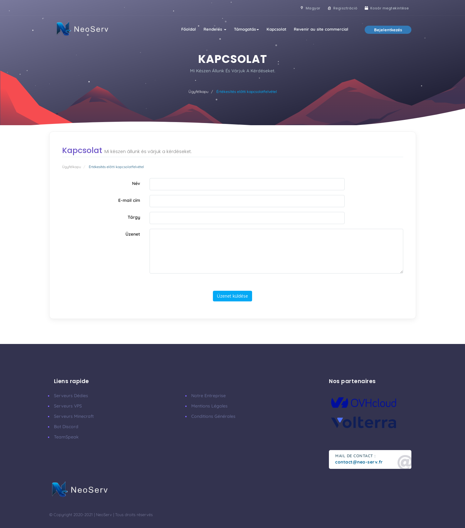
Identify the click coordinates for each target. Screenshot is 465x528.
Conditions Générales (213, 416)
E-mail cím (129, 200)
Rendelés (214, 29)
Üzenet (132, 234)
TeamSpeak (66, 437)
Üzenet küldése (232, 296)
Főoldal (188, 29)
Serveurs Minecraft (74, 416)
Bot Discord (66, 426)
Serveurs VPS (68, 406)
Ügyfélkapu (198, 91)
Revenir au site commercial (321, 29)
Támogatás (246, 29)
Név (136, 183)
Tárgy (134, 217)
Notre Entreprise (208, 395)
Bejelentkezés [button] (388, 29)
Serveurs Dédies (71, 395)
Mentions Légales (209, 406)
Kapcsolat (276, 29)
